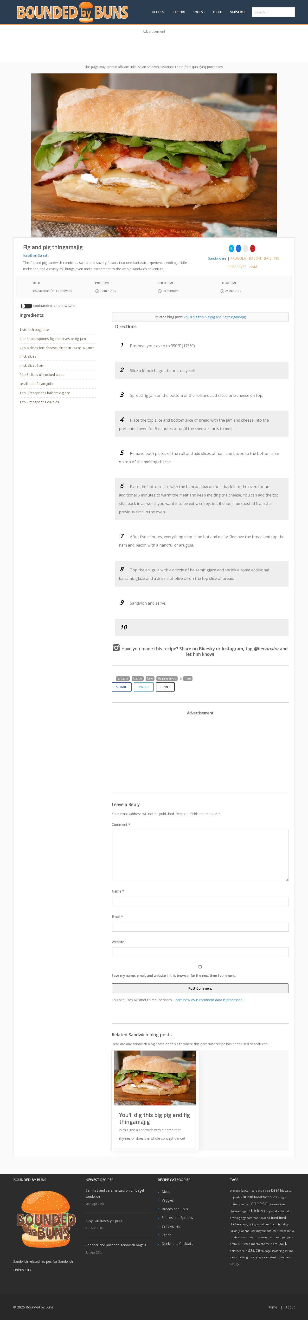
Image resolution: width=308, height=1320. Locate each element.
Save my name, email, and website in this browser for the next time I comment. (174, 975)
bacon (255, 258)
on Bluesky (203, 649)
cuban (282, 1211)
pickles (243, 1244)
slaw (232, 1257)
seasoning (278, 1251)
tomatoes (284, 1257)
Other (166, 1235)
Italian (233, 1231)
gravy (245, 1224)
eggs (243, 1218)
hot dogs (283, 1224)
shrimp (289, 1251)
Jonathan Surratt (36, 255)
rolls (244, 1251)
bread (248, 1196)
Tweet (143, 687)
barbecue (257, 1190)
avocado (235, 1190)
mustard (251, 1237)
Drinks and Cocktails (177, 1243)
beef (275, 1190)
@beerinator (266, 649)
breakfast (261, 1197)
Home (272, 1307)
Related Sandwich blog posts (142, 1035)
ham (253, 266)
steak (273, 1257)
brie (267, 258)
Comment (121, 824)
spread (264, 1257)
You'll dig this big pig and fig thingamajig (215, 317)
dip (289, 1211)
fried (274, 1217)
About (217, 12)
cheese (259, 1203)
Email (117, 916)
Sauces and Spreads (177, 1217)
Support (179, 12)
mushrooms (237, 1237)
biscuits (285, 1190)
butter (234, 1204)
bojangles (236, 1197)
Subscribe (238, 12)
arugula (238, 258)
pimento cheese (259, 1244)
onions (262, 1237)
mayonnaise (263, 1231)
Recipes (158, 12)
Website (118, 942)
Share (121, 687)
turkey (234, 1263)
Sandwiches (217, 258)
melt (275, 1231)
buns (273, 1197)
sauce (254, 1250)
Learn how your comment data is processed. (208, 1000)
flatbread (252, 1218)
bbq (267, 1190)
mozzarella (286, 1231)
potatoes (235, 1251)
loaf (252, 1231)
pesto (233, 1244)
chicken (257, 1211)
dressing (235, 1218)
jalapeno (244, 1231)
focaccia (264, 1218)
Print (165, 687)
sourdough (242, 1257)
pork (282, 1243)
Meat (166, 1191)
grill (251, 1224)
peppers (287, 1237)
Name (118, 891)
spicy (254, 1257)
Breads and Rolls (175, 1209)
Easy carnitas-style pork (103, 1220)
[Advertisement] (154, 46)
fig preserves (167, 678)
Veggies (168, 1200)
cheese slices (277, 1204)
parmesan (275, 1237)
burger (282, 1197)
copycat (271, 1211)
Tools (198, 12)
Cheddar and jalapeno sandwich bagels (115, 1245)
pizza (274, 1244)
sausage (266, 1251)
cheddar (244, 1204)
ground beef (262, 1224)
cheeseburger (239, 1211)
